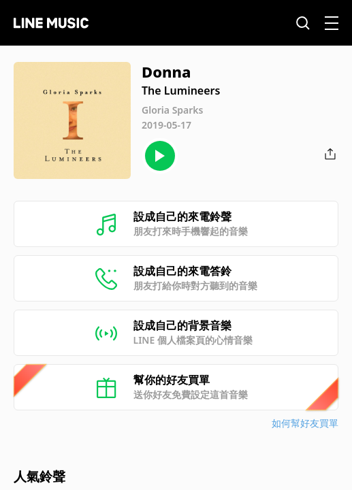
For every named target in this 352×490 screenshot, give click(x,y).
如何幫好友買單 (305, 422)
